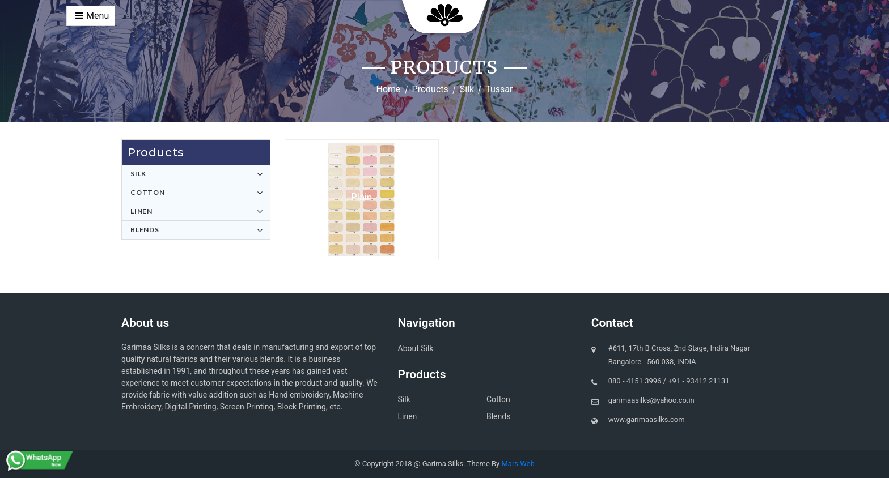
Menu (92, 15)
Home (388, 89)
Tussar (499, 89)
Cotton (147, 192)
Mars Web (517, 463)
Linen (141, 211)
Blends (144, 229)
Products (430, 89)
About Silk (416, 348)
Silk (467, 89)
